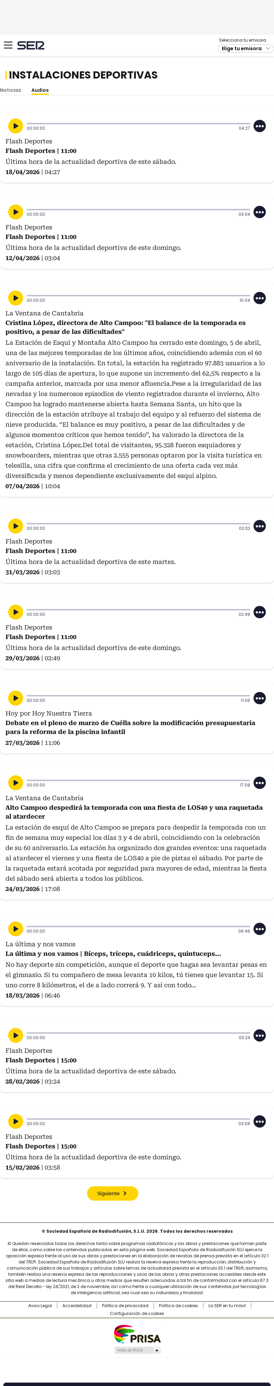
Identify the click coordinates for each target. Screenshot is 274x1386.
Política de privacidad (125, 1306)
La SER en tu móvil (227, 1306)
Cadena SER (30, 45)
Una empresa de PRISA (137, 1333)
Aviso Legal (40, 1306)
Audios (40, 90)
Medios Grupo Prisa (137, 1350)
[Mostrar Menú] (8, 45)
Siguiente (108, 1193)
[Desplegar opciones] (260, 126)
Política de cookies (178, 1306)
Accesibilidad (76, 1306)
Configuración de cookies (137, 1313)
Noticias (10, 90)
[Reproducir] (15, 125)
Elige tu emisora (242, 48)
